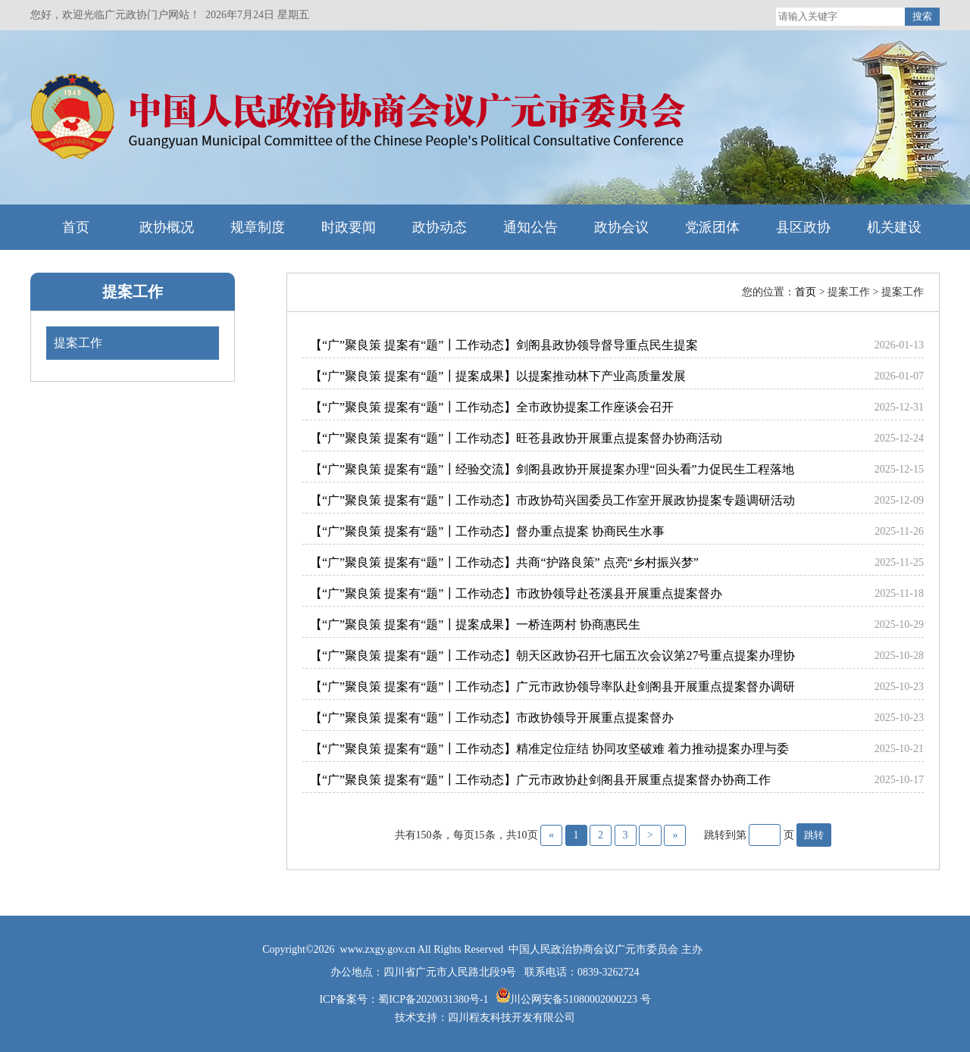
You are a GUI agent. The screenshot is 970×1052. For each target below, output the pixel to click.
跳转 (814, 835)
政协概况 (166, 227)
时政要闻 (348, 227)
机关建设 (894, 227)
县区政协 (803, 227)
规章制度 (257, 227)
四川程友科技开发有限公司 (511, 1017)
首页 (75, 227)
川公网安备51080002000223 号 (580, 999)
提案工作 (132, 291)
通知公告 (530, 227)
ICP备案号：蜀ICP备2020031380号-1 (405, 999)
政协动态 (439, 227)
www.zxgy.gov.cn (379, 949)
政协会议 (621, 227)
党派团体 (712, 227)
